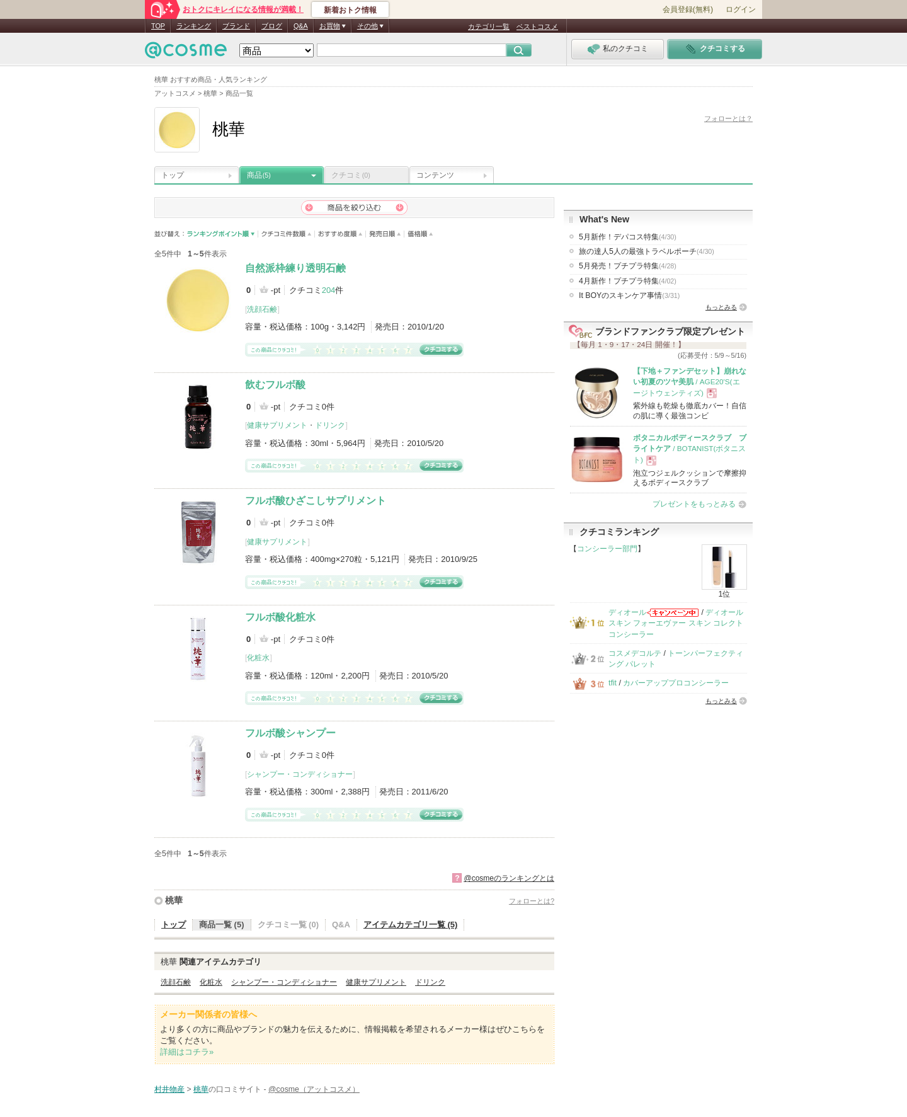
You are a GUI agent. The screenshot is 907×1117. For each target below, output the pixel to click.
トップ (172, 175)
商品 (259, 175)
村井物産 (169, 1089)
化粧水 (258, 657)
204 (329, 290)
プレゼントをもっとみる (694, 504)
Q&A (301, 26)
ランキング (193, 26)
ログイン (741, 9)
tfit (612, 683)
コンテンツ (435, 175)
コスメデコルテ (634, 653)
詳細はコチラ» (187, 1052)
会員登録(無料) (688, 9)
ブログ (271, 26)
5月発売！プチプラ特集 (627, 265)
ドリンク (330, 425)
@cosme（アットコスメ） (314, 1089)
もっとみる (721, 307)
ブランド (236, 26)
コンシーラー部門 (607, 548)
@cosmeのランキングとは (509, 878)
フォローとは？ (728, 118)
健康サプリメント (277, 425)
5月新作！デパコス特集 (627, 236)
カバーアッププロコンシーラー (676, 683)
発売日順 (385, 234)
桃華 (174, 900)
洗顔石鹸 (262, 309)
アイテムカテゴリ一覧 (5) (410, 924)
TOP (158, 26)
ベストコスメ (537, 26)
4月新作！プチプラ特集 (627, 281)
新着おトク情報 (350, 10)
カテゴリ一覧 (489, 26)
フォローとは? (531, 901)
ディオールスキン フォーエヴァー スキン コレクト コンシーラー (675, 623)
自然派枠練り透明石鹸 (295, 268)
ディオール (627, 612)
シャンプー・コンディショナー (300, 774)
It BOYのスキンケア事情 (629, 295)
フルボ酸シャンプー (290, 733)
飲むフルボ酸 (275, 384)
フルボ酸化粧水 (280, 617)
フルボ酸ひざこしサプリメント (315, 500)
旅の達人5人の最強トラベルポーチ (646, 251)
